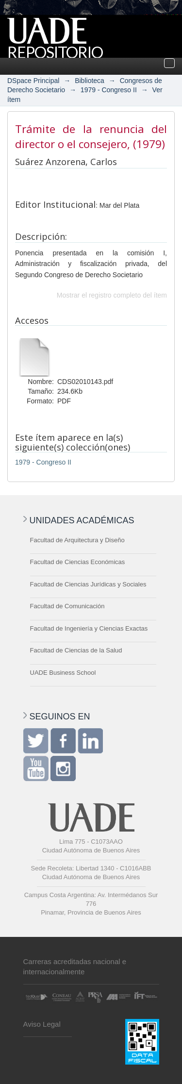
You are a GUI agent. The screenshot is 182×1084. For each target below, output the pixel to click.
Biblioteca (89, 80)
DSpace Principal (33, 80)
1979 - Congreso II (109, 90)
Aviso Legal (42, 1024)
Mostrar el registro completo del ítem (112, 295)
